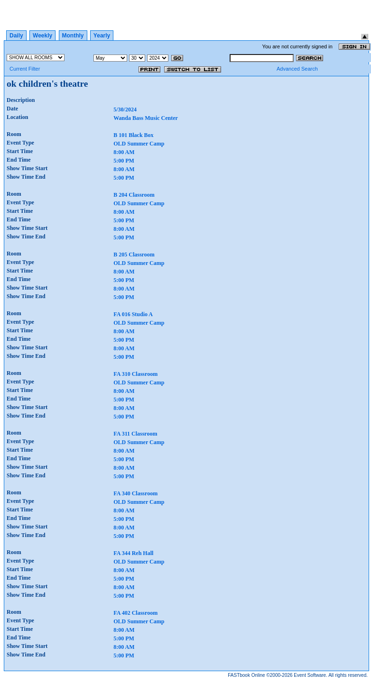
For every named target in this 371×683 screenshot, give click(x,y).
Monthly (73, 35)
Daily (16, 35)
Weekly (42, 35)
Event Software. (310, 675)
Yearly (101, 35)
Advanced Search (297, 69)
